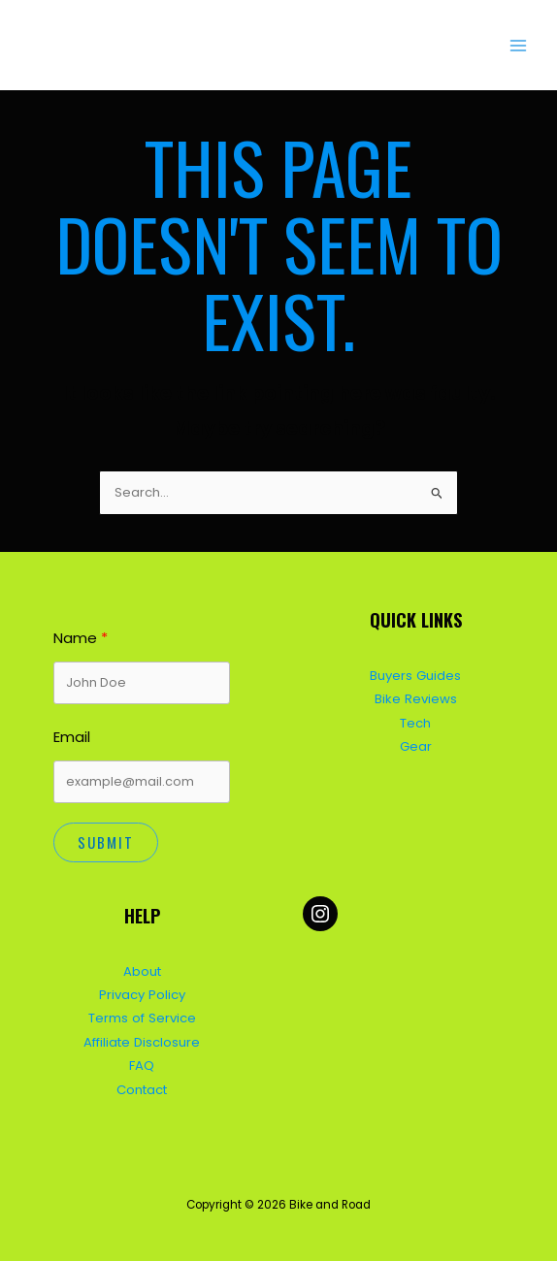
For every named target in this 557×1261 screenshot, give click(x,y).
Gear (416, 741)
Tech (415, 719)
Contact (141, 1083)
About (142, 968)
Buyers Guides (416, 672)
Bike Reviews (415, 696)
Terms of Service (142, 1014)
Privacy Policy (141, 992)
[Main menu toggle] (519, 45)
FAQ (141, 1060)
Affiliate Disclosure (142, 1037)
